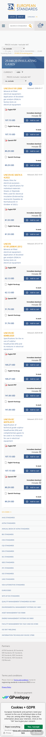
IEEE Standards (8, 562)
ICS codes (8, 51)
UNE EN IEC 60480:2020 (14, 341)
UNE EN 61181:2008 (13, 96)
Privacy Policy (6, 687)
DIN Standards (8, 551)
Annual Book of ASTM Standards (15, 529)
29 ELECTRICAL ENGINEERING (24, 51)
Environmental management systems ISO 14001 (21, 607)
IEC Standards (7, 557)
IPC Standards (8, 568)
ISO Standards (8, 573)
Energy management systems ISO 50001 (18, 618)
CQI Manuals (6, 660)
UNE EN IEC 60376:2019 (14, 430)
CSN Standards (8, 540)
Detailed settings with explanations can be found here (23, 732)
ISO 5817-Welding (9, 629)
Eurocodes (6, 590)
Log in (12, 17)
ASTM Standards (8, 523)
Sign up (20, 17)
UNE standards (8, 579)
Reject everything (12, 727)
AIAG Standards (8, 517)
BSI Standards (7, 534)
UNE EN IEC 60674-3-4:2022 (14, 190)
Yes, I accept (33, 727)
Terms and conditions (21, 680)
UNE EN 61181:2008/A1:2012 (13, 253)
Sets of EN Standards (11, 596)
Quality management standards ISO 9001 (19, 601)
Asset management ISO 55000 (13, 613)
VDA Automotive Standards (13, 585)
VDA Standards (17, 658)
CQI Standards (8, 545)
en (36, 17)
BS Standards (18, 650)
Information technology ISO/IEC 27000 (18, 635)
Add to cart (34, 120)
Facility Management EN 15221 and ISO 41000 (20, 624)
